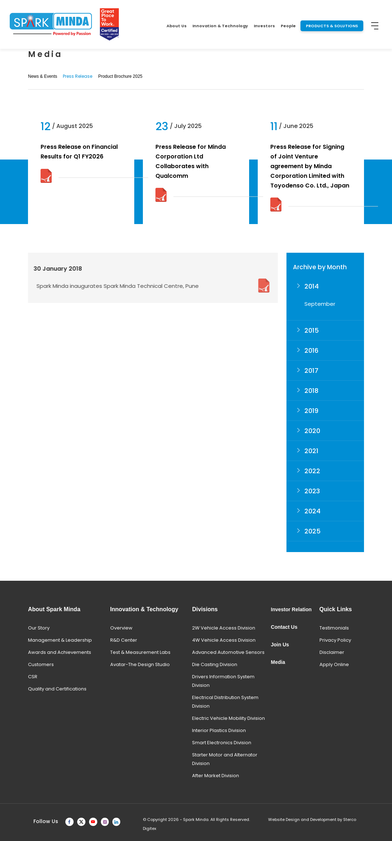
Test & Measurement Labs (140, 652)
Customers (41, 664)
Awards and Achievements (59, 652)
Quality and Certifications (57, 688)
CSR (32, 676)
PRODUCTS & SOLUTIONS (332, 26)
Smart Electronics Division (221, 742)
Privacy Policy (335, 640)
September (319, 304)
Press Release (77, 76)
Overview (121, 627)
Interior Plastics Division (219, 730)
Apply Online (334, 664)
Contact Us (284, 627)
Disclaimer (331, 652)
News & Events (42, 76)
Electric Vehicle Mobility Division (228, 718)
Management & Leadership (60, 640)
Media (278, 662)
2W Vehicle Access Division (223, 627)
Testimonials (334, 627)
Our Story (39, 627)
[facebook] (69, 821)
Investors (264, 26)
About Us (177, 26)
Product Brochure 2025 (120, 76)
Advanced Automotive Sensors (228, 652)
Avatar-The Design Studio (140, 664)
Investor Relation (291, 609)
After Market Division (215, 775)
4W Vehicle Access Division (224, 640)
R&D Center (123, 640)
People (288, 26)
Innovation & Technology (220, 26)
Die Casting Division (214, 664)
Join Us (280, 644)
